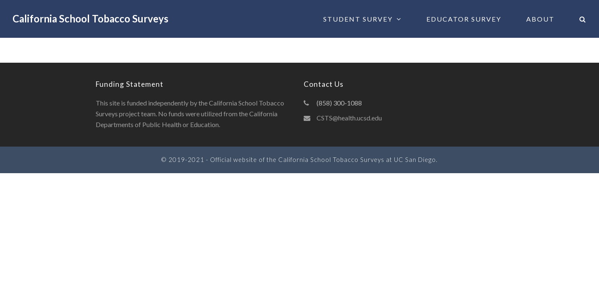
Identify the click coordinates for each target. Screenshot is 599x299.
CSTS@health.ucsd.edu (349, 118)
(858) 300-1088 (339, 103)
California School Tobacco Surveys (90, 18)
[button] (583, 19)
